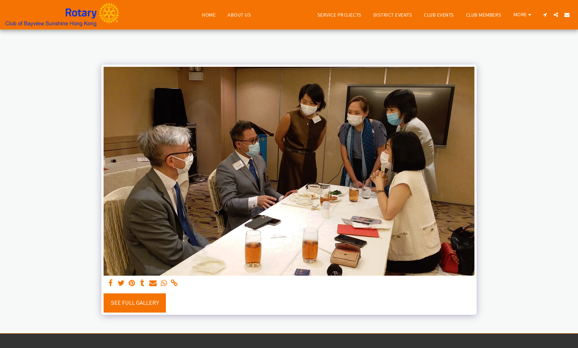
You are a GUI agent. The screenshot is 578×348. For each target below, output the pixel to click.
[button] (545, 14)
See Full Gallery (135, 303)
